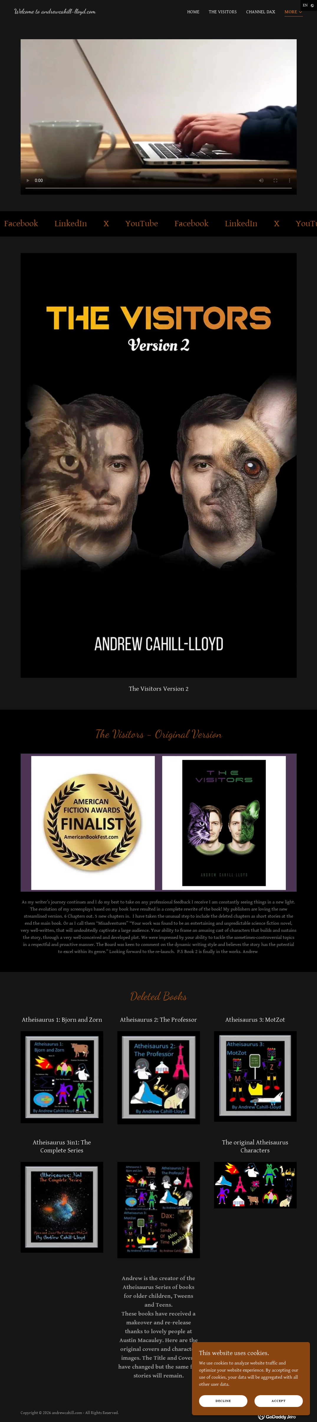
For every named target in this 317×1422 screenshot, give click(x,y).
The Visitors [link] (223, 12)
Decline (223, 1401)
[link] (55, 12)
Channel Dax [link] (260, 12)
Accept (279, 1401)
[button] (294, 13)
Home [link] (193, 12)
